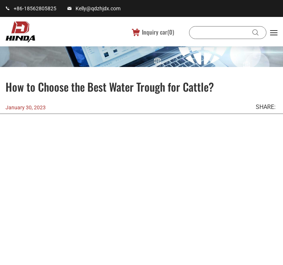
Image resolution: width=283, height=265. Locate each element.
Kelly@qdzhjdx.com (98, 8)
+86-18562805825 (35, 8)
